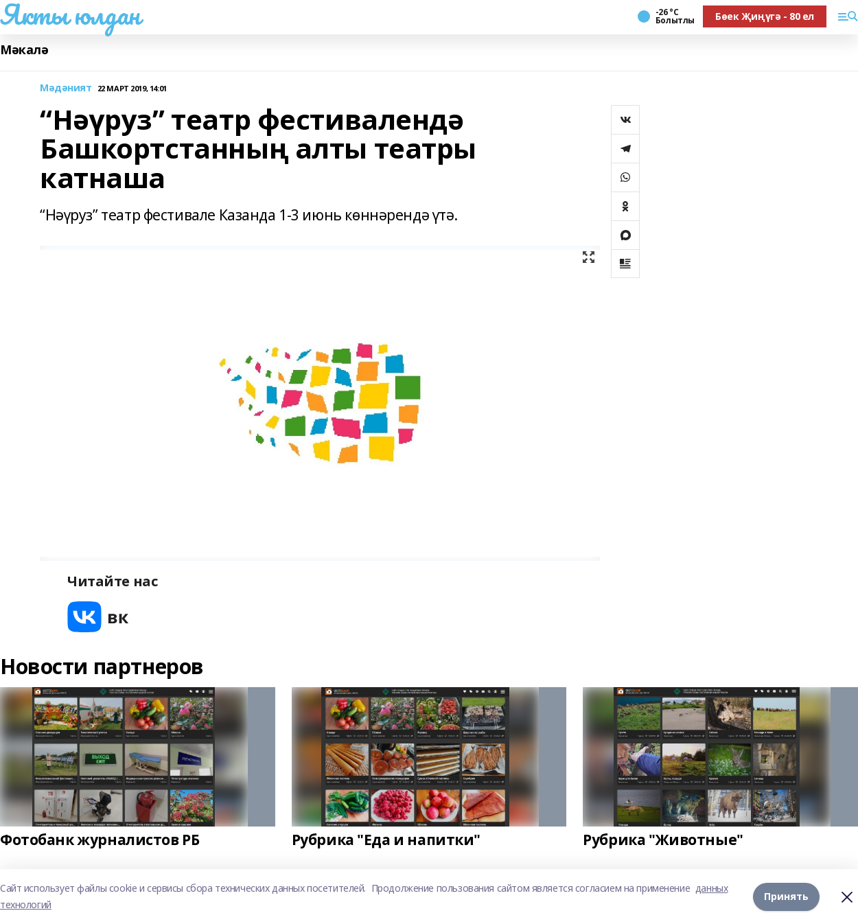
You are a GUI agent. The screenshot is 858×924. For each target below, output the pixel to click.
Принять (786, 896)
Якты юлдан (70, 14)
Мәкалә (24, 50)
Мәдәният (66, 88)
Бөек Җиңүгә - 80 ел (764, 16)
